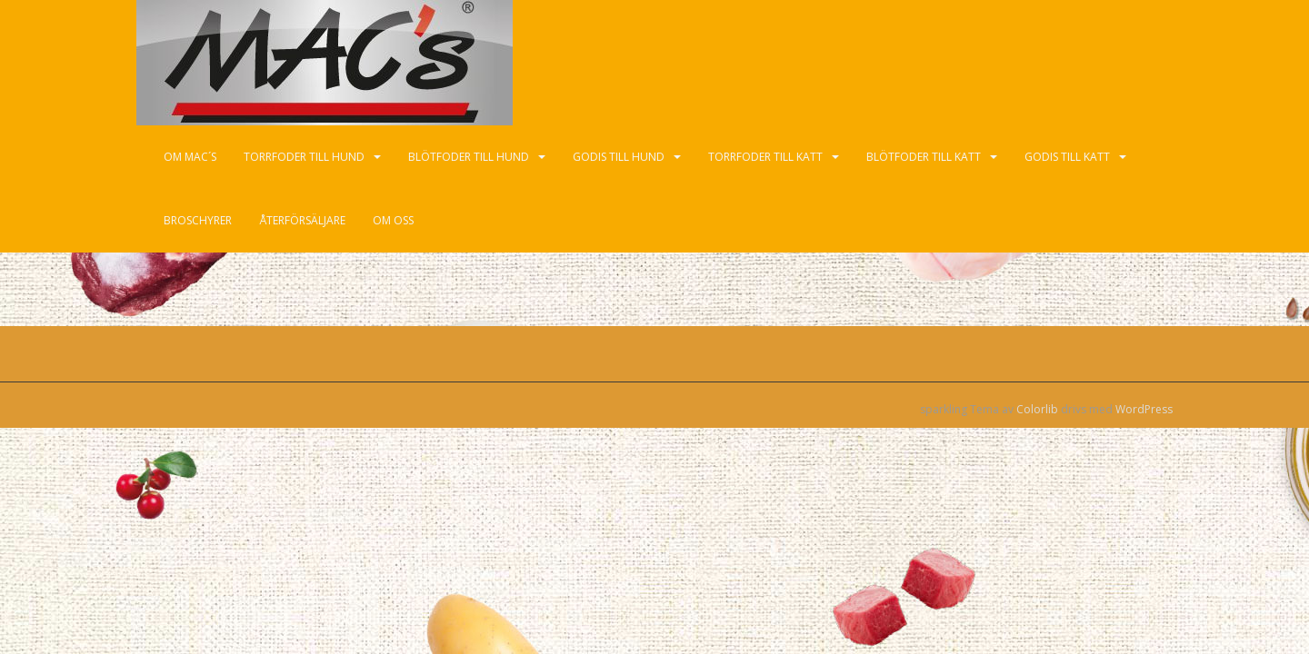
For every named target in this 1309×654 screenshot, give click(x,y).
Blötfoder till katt (923, 156)
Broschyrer (198, 220)
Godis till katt (1067, 156)
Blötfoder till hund (468, 156)
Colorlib (1037, 409)
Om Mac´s (190, 156)
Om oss (393, 220)
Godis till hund (618, 156)
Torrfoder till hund (304, 156)
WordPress (1144, 409)
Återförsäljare (302, 220)
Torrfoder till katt (765, 156)
